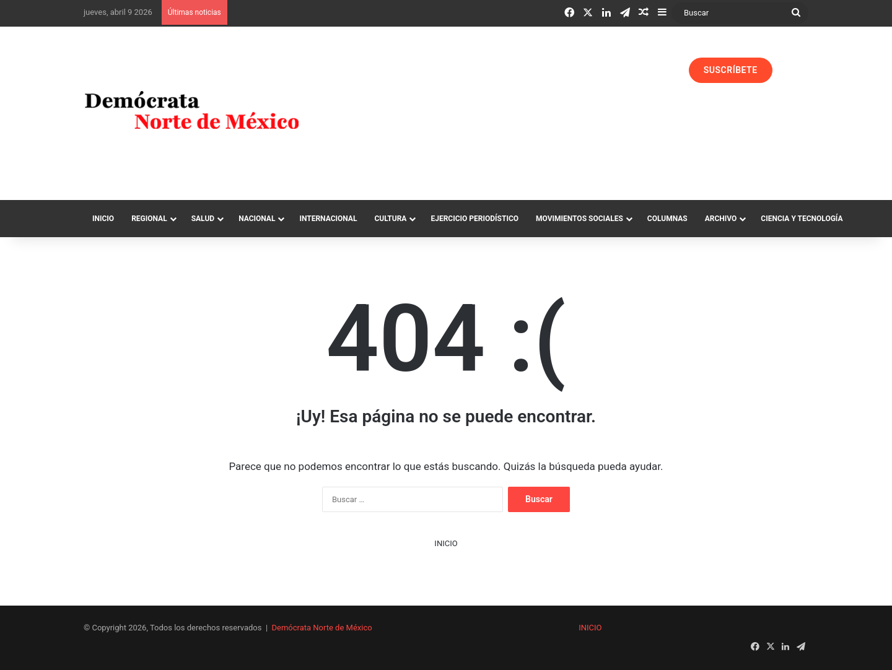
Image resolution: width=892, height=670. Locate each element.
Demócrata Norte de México (322, 627)
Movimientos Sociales (579, 218)
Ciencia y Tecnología (801, 218)
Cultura (390, 218)
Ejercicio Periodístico (474, 218)
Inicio (103, 218)
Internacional (328, 218)
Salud (202, 218)
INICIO (445, 543)
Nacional (256, 218)
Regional (149, 218)
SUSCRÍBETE (731, 70)
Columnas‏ (667, 218)
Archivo (721, 218)
